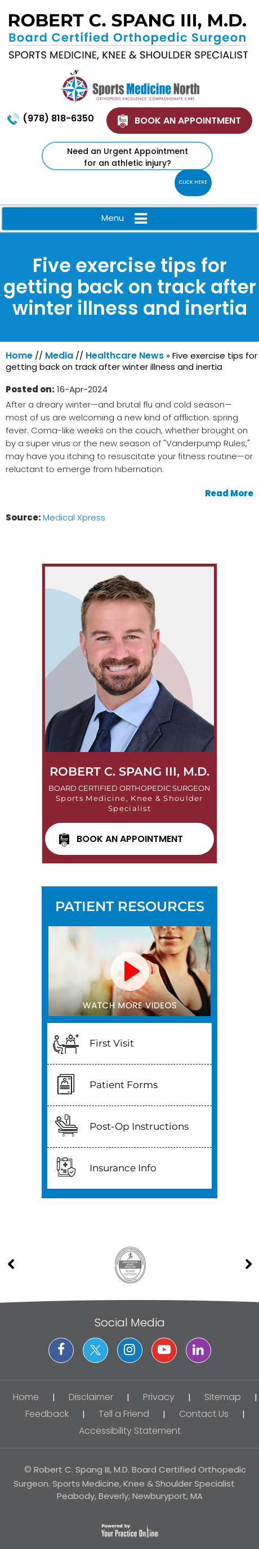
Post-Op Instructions (139, 1126)
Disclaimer (91, 1397)
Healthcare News (125, 355)
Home (19, 355)
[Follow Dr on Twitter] (95, 1350)
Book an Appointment (130, 838)
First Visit (112, 1043)
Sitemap (222, 1397)
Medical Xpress (74, 517)
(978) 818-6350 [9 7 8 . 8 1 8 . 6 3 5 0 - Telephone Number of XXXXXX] (58, 118)
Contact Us (204, 1413)
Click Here (193, 182)
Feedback (47, 1413)
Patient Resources (129, 906)
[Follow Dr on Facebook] (61, 1350)
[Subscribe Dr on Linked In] (198, 1350)
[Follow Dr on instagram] (130, 1350)
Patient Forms (124, 1084)
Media (59, 355)
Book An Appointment (188, 120)
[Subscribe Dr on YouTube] (164, 1350)
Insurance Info (123, 1168)
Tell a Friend (124, 1413)
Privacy (159, 1397)
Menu (126, 218)
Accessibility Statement (130, 1430)
